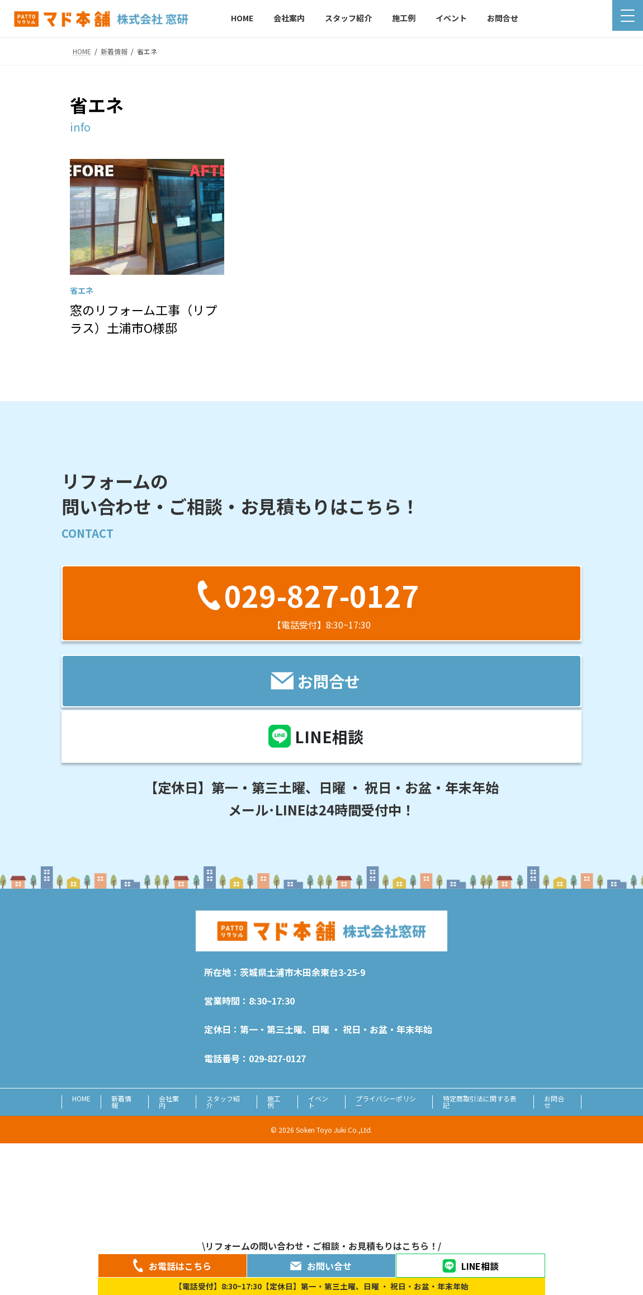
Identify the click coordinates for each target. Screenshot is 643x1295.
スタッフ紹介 (223, 1102)
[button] (321, 603)
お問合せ (554, 1102)
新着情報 (121, 1102)
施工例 (274, 1102)
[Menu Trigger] (627, 15)
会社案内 (169, 1102)
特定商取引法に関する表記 (480, 1102)
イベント (318, 1102)
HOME (81, 1098)
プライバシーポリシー (386, 1102)
